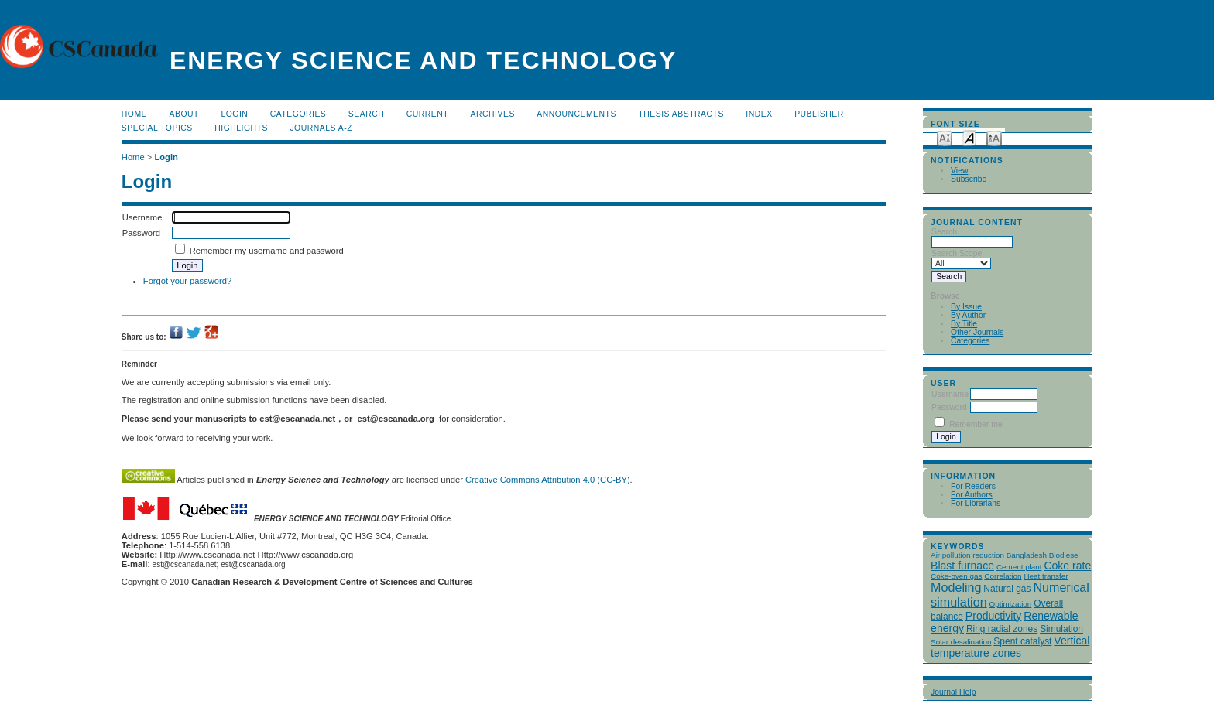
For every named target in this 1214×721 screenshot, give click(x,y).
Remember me (976, 424)
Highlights (241, 128)
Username (950, 394)
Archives (493, 114)
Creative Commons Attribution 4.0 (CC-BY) (547, 479)
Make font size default (969, 137)
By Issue (966, 306)
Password (949, 407)
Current (427, 114)
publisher (819, 114)
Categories (970, 341)
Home (134, 114)
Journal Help (953, 692)
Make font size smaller (944, 137)
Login (234, 114)
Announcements (576, 114)
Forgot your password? (187, 280)
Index (759, 114)
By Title (964, 323)
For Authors (972, 494)
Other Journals (977, 332)
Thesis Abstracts (681, 114)
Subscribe (968, 179)
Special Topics (157, 128)
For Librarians (975, 503)
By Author (968, 315)
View (959, 170)
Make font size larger (994, 137)
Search (366, 114)
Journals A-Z (321, 128)
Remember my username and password (267, 250)
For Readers (973, 486)
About (184, 114)
